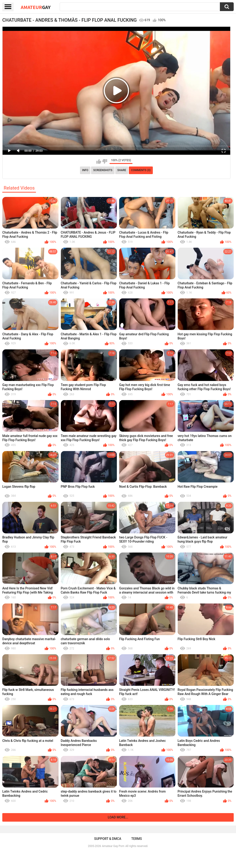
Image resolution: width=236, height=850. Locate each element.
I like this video (98, 161)
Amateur (35, 7)
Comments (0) (141, 170)
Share (121, 170)
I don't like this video (104, 161)
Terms (136, 839)
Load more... (118, 817)
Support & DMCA (107, 839)
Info (85, 170)
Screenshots (102, 170)
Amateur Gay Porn (113, 846)
